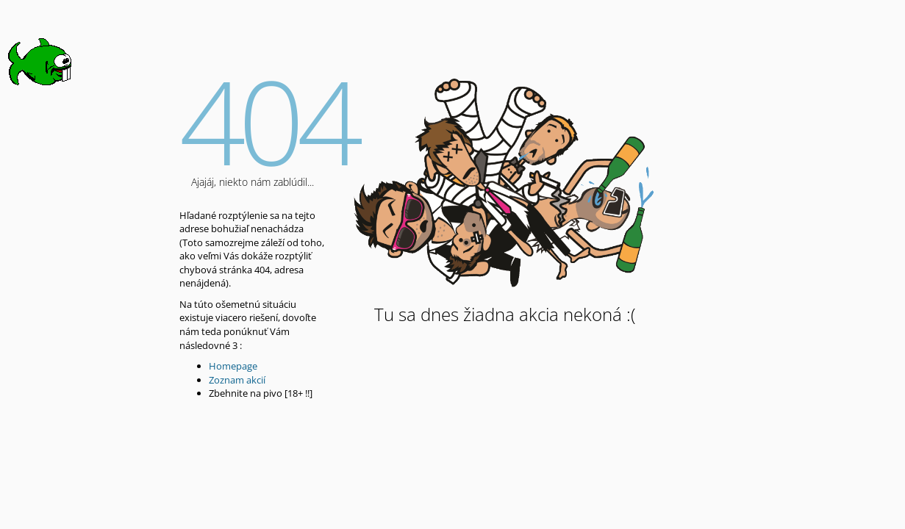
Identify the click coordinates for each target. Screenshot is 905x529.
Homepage (233, 366)
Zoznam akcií (237, 379)
